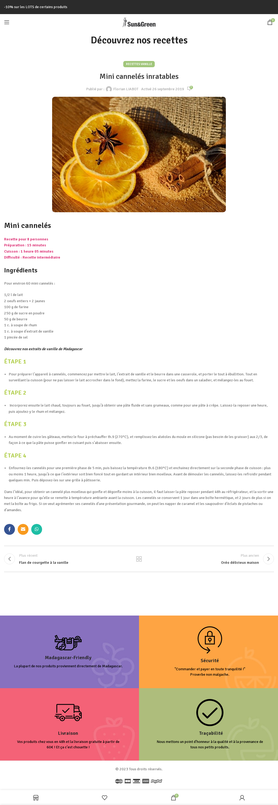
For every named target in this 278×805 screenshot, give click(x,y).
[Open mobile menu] (6, 22)
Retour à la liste (139, 559)
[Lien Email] (23, 529)
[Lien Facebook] (9, 529)
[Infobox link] (68, 653)
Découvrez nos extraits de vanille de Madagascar (43, 349)
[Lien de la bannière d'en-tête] (139, 7)
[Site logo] (139, 22)
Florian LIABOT (125, 89)
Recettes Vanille (139, 64)
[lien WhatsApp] (36, 529)
